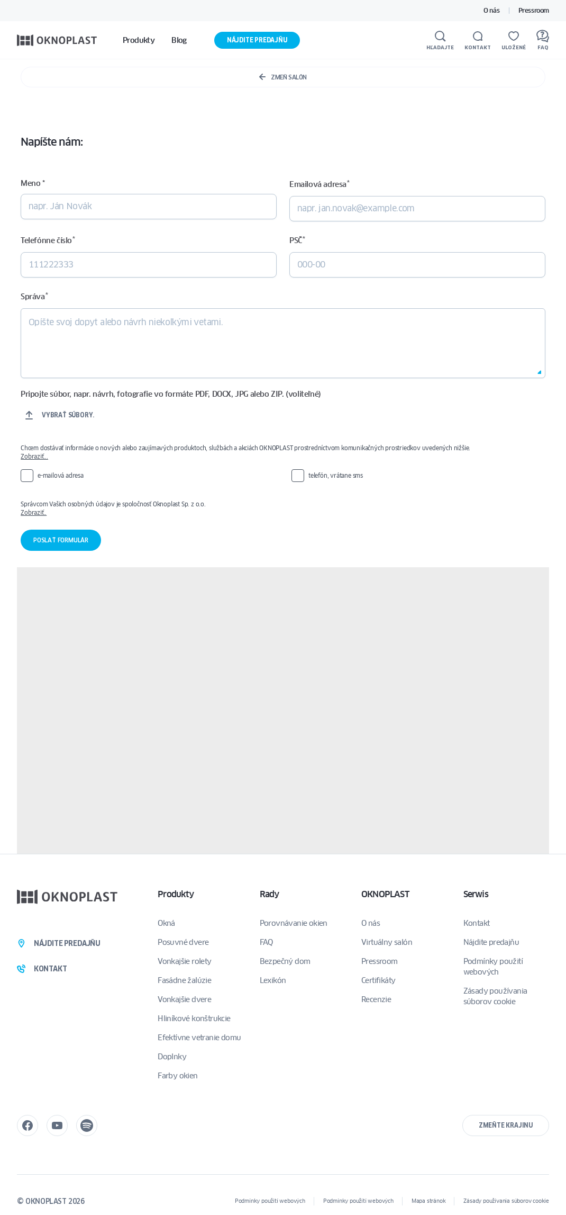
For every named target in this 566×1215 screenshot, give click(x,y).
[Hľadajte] (440, 40)
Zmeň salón (283, 77)
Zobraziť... (34, 456)
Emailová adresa (319, 184)
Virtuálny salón (386, 942)
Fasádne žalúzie (184, 980)
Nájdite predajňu (257, 40)
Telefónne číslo (48, 240)
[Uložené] (513, 40)
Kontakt (476, 923)
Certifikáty (378, 980)
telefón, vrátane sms (335, 475)
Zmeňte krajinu (506, 1125)
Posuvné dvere (183, 942)
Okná (166, 923)
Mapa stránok (429, 1201)
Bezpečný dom (285, 961)
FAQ (266, 942)
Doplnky (172, 1056)
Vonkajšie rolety (184, 961)
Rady (269, 894)
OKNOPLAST (385, 894)
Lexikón (273, 980)
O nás (491, 10)
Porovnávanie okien (293, 923)
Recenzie (376, 999)
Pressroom (533, 10)
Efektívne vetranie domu (199, 1037)
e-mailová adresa (61, 475)
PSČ (297, 240)
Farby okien (177, 1075)
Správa (34, 296)
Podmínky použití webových (493, 967)
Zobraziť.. (34, 512)
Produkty (176, 894)
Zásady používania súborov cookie (495, 996)
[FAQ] (542, 40)
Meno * (33, 183)
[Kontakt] (477, 40)
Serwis (475, 894)
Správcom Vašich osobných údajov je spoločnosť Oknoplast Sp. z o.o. (283, 508)
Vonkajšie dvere (184, 999)
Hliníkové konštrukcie (194, 1018)
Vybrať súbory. (68, 415)
